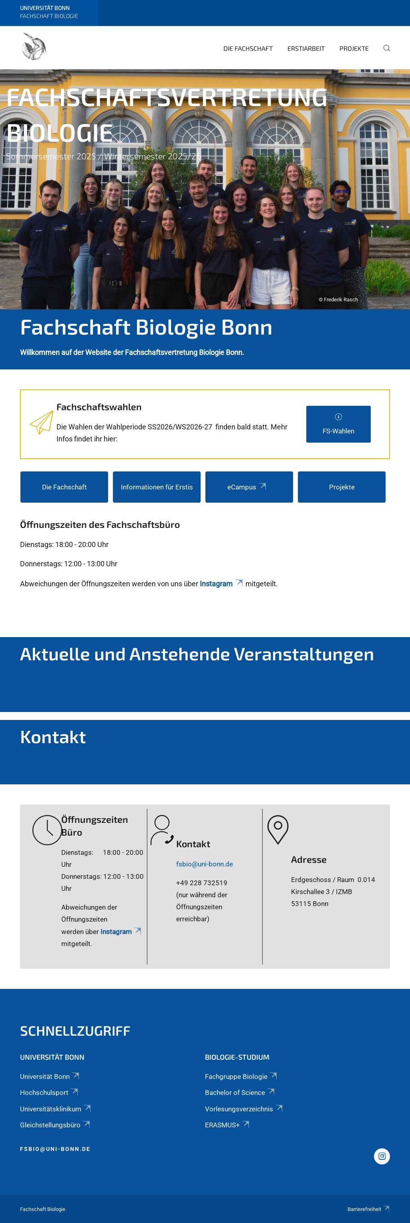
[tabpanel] (205, 189)
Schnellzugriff (75, 1030)
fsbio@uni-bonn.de (204, 864)
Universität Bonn (50, 1077)
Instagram (222, 583)
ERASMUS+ (228, 1125)
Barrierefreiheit (369, 1209)
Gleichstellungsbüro (55, 1125)
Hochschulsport (49, 1093)
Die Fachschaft (248, 48)
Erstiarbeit (306, 48)
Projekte (354, 48)
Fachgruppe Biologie (241, 1077)
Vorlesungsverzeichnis (244, 1109)
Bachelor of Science (240, 1093)
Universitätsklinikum (56, 1109)
